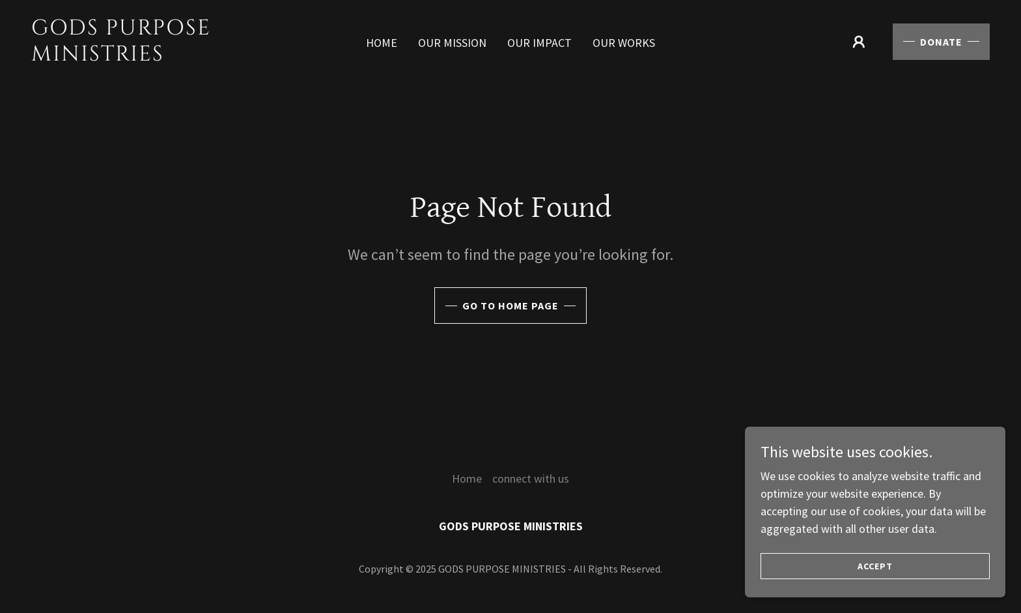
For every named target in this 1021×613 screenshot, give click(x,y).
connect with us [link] (530, 478)
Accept (875, 584)
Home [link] (381, 42)
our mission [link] (452, 42)
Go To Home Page (510, 305)
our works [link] (624, 42)
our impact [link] (539, 42)
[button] (859, 42)
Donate (941, 41)
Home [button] (467, 478)
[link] (159, 56)
